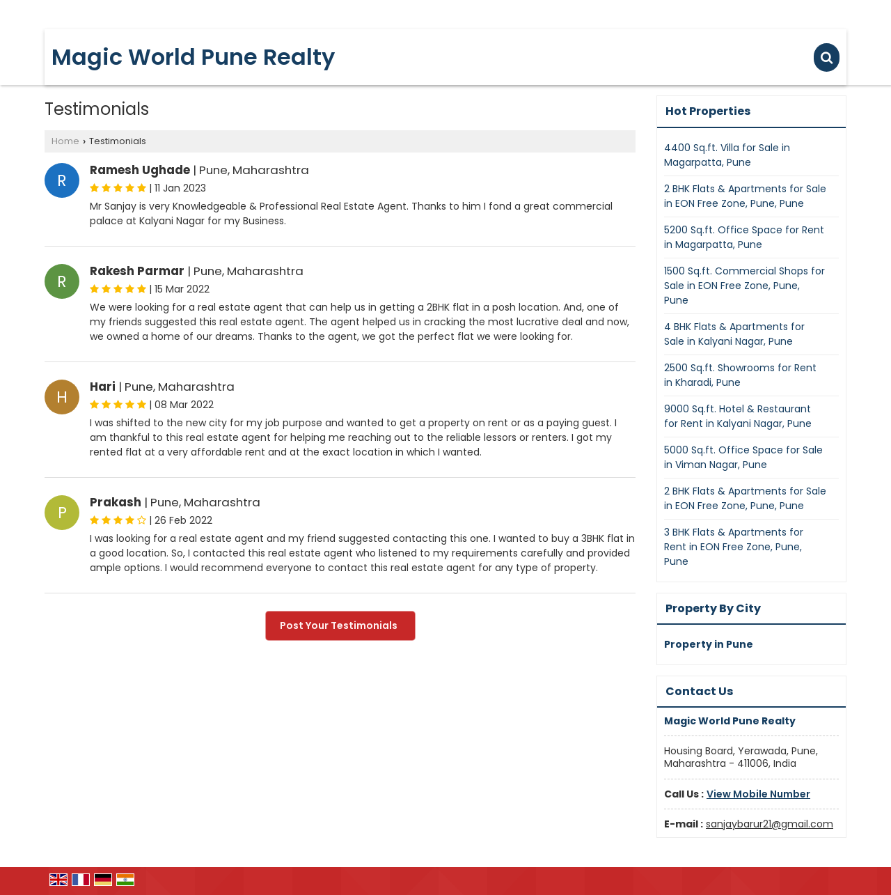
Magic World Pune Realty (193, 57)
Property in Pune (708, 644)
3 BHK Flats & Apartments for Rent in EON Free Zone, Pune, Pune (733, 546)
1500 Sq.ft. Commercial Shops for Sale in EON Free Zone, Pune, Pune (744, 285)
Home (65, 141)
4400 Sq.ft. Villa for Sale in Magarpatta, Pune (727, 155)
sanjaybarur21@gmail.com (769, 824)
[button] (758, 794)
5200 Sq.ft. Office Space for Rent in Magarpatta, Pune (744, 237)
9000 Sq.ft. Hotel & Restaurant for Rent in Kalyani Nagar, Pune (738, 416)
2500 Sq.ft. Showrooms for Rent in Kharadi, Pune (740, 375)
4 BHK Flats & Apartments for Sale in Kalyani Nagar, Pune (734, 334)
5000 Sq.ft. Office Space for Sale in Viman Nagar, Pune (743, 457)
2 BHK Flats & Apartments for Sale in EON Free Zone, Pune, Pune (745, 196)
